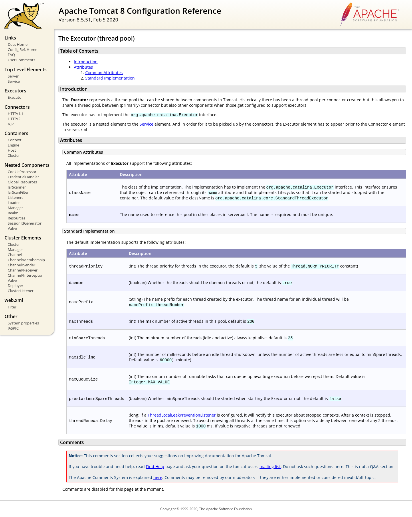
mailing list (270, 466)
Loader (14, 202)
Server (13, 76)
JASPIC (13, 328)
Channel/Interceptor (25, 275)
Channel (15, 254)
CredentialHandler (23, 176)
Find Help (155, 466)
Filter (12, 307)
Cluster (14, 155)
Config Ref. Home (22, 49)
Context (14, 139)
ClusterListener (20, 290)
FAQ (11, 54)
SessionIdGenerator (24, 223)
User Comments (21, 59)
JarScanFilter (18, 192)
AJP (11, 123)
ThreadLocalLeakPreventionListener (182, 415)
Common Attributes (104, 72)
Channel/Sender (21, 265)
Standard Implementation (110, 78)
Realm (13, 212)
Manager (15, 207)
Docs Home (17, 44)
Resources (16, 218)
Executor (15, 97)
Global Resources (22, 182)
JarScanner (17, 187)
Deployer (15, 285)
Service (14, 81)
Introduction (86, 61)
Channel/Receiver (22, 270)
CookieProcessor (22, 171)
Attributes (83, 67)
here (157, 477)
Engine (13, 145)
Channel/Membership (26, 259)
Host (12, 150)
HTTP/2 (14, 118)
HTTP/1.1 (15, 113)
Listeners (15, 197)
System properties (23, 323)
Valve (12, 228)
